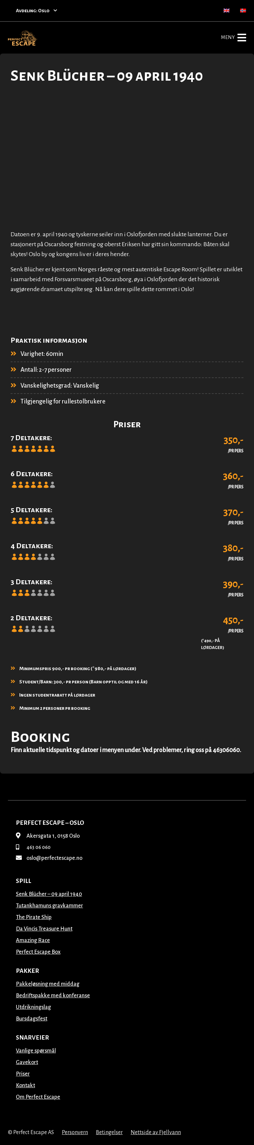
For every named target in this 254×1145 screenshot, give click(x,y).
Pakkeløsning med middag (47, 984)
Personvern (75, 1132)
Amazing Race (33, 940)
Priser (23, 1074)
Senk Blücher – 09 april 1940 (49, 894)
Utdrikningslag (33, 1007)
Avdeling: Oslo (36, 10)
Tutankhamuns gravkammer (49, 906)
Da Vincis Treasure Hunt (44, 929)
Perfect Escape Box (38, 952)
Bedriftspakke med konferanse (53, 996)
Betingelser (109, 1132)
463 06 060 (33, 847)
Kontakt (25, 1085)
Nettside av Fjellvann (156, 1132)
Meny (233, 38)
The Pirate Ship (34, 917)
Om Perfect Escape (38, 1097)
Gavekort (27, 1062)
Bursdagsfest (31, 1019)
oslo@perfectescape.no (49, 858)
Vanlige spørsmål (36, 1051)
